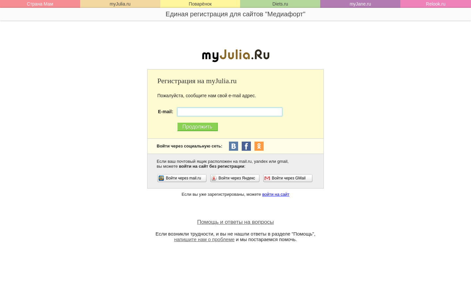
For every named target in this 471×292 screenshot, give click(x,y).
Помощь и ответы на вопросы (235, 222)
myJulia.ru (120, 4)
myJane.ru (360, 4)
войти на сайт (275, 194)
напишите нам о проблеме (204, 239)
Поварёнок (200, 4)
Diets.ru (280, 4)
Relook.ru (435, 4)
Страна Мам (40, 4)
